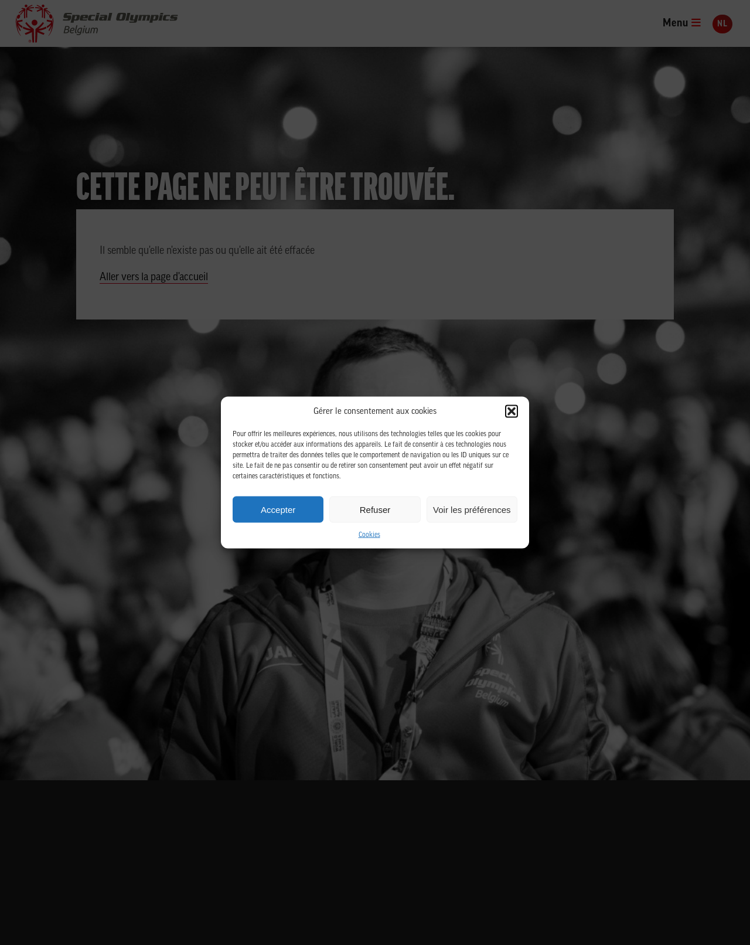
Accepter (278, 509)
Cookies (369, 535)
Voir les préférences (472, 509)
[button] (511, 411)
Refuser (375, 509)
